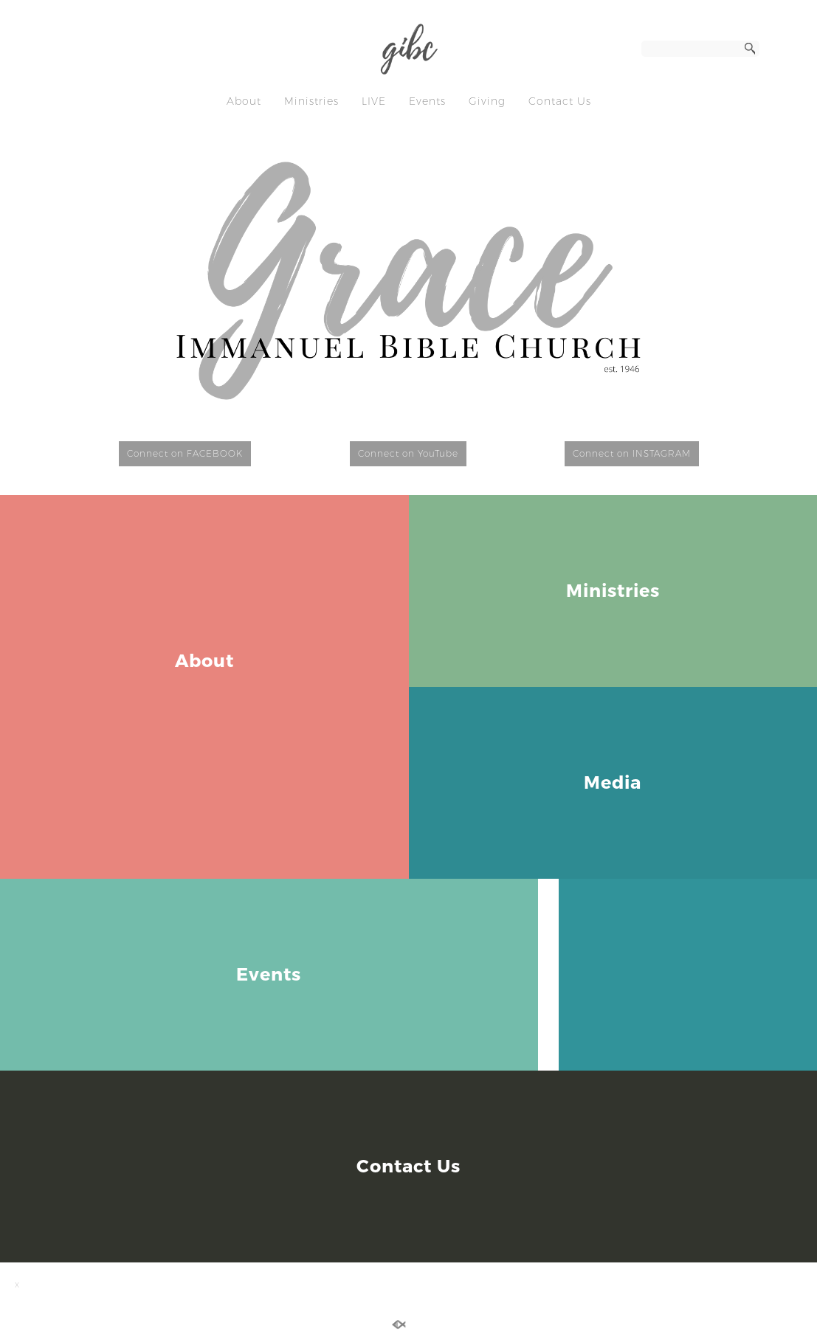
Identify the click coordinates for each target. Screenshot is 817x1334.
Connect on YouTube (408, 453)
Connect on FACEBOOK (185, 453)
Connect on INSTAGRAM (632, 453)
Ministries (311, 101)
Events (427, 101)
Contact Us (559, 101)
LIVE (374, 101)
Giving (487, 101)
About (244, 101)
